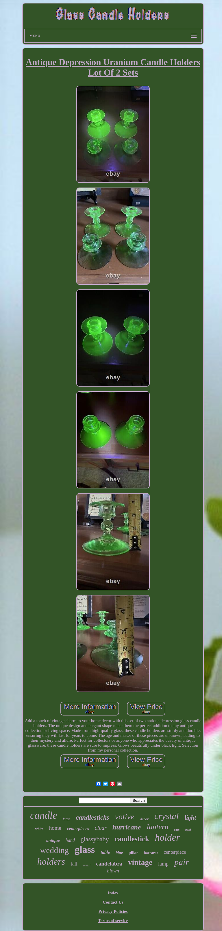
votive (124, 816)
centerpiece (175, 852)
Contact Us (113, 902)
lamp (163, 864)
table (105, 852)
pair (181, 862)
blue (119, 853)
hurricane (126, 827)
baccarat (151, 853)
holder (167, 837)
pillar (133, 853)
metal (86, 865)
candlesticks (92, 817)
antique (53, 840)
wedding (54, 850)
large (66, 819)
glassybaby (95, 839)
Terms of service (113, 920)
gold (188, 829)
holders (51, 861)
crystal (166, 816)
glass (85, 849)
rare (177, 829)
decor (144, 819)
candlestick (131, 839)
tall (74, 864)
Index (113, 893)
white (39, 829)
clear (101, 828)
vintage (140, 862)
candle (43, 815)
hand (70, 840)
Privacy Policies (112, 911)
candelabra (109, 864)
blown (113, 871)
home (55, 828)
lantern (158, 827)
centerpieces (78, 828)
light (190, 817)
